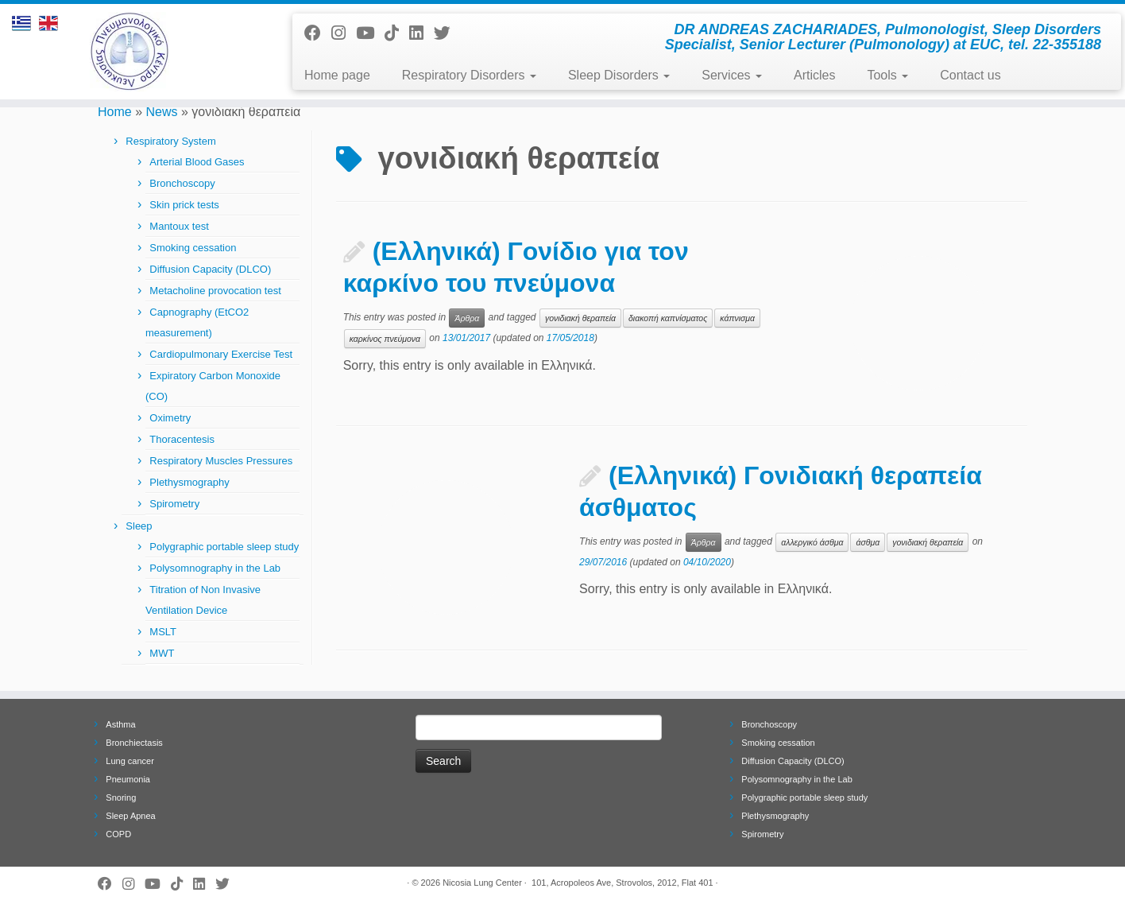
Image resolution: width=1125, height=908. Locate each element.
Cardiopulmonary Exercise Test (220, 354)
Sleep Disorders (619, 75)
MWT (161, 653)
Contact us (970, 75)
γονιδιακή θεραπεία (580, 318)
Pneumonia (128, 779)
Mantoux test (178, 226)
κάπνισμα (737, 318)
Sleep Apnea (130, 816)
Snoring (121, 797)
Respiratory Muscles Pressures (220, 461)
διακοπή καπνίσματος (667, 318)
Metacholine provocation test (214, 291)
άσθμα (868, 542)
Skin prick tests (183, 205)
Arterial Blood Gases (196, 162)
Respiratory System (170, 141)
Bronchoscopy (182, 183)
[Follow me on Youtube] (370, 33)
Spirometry (174, 504)
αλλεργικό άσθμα (812, 542)
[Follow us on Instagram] (343, 33)
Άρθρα (466, 318)
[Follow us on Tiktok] (397, 33)
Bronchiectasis (134, 742)
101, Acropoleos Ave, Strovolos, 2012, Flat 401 (622, 882)
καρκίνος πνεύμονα (385, 338)
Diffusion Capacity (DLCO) (210, 269)
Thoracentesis (182, 439)
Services (732, 75)
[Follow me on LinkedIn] (421, 33)
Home (115, 111)
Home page (337, 75)
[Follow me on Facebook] (317, 33)
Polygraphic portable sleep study (224, 547)
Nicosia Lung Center (482, 882)
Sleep (139, 526)
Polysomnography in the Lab (214, 568)
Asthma (120, 724)
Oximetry (170, 418)
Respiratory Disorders (469, 75)
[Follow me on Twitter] (447, 33)
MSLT (162, 632)
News (162, 111)
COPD (118, 834)
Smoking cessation (192, 248)
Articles (814, 75)
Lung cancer (130, 761)
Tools (887, 75)
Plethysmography (189, 482)
